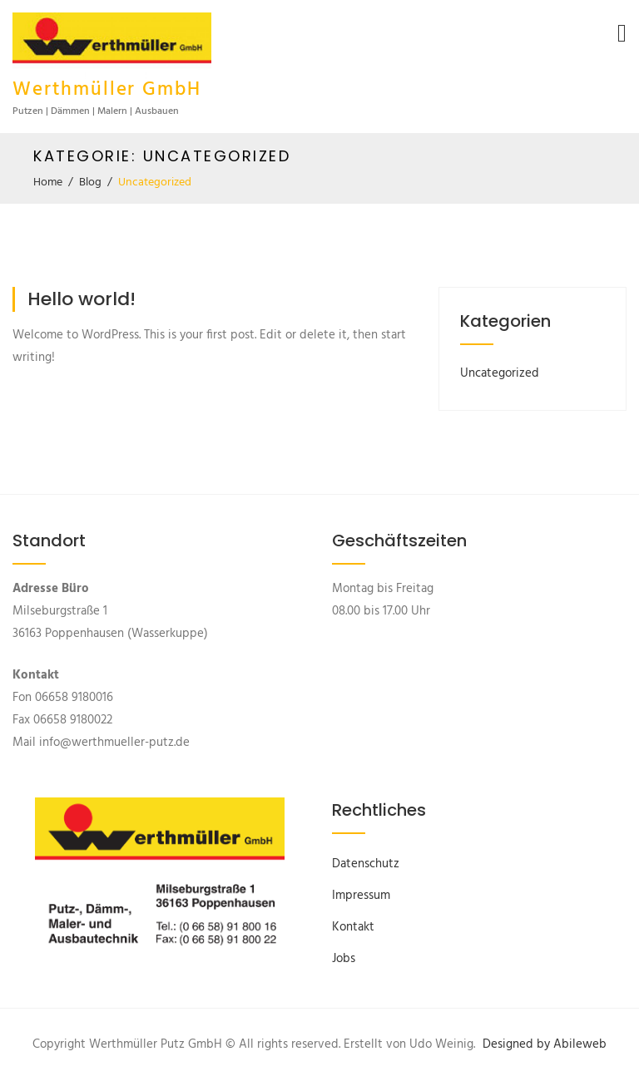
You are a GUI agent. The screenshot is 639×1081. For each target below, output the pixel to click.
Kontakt (353, 927)
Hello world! (81, 299)
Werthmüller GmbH (106, 90)
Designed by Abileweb (545, 1044)
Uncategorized (499, 373)
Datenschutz (365, 864)
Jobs (343, 959)
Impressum (361, 896)
